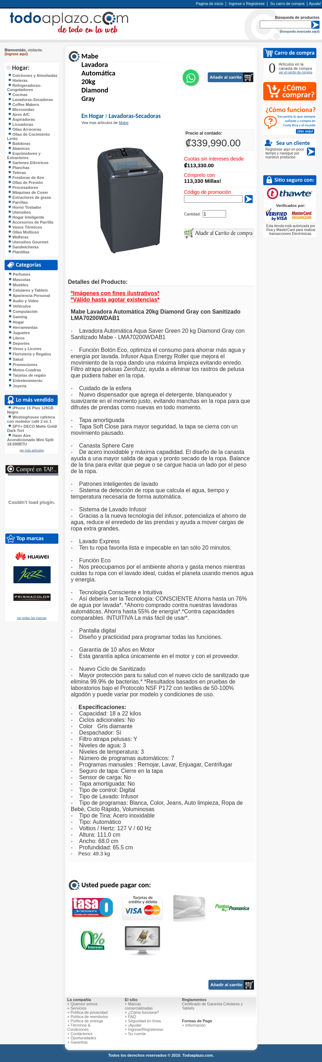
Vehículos (19, 306)
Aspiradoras (21, 119)
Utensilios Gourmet (28, 242)
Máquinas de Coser (28, 192)
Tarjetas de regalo (27, 375)
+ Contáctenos (79, 1034)
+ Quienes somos (82, 1004)
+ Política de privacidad (87, 1012)
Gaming (17, 317)
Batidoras (19, 143)
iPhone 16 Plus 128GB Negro (30, 410)
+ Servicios (76, 1008)
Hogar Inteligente (26, 217)
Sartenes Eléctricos (28, 163)
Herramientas (23, 327)
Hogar (16, 322)
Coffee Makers (23, 104)
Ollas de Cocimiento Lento (28, 136)
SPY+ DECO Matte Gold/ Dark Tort (32, 428)
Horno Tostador (24, 207)
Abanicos (19, 148)
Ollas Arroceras (24, 129)
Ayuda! (315, 3)
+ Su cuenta (135, 1034)
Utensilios (19, 212)
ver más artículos (31, 450)
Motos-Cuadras (24, 370)
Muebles (18, 285)
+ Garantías (77, 1042)
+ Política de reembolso (87, 1017)
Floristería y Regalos (29, 354)
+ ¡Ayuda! (133, 1025)
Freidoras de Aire (26, 177)
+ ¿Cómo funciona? (142, 1012)
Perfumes (19, 274)
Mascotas (19, 279)
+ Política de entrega (85, 1021)
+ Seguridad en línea (143, 1021)
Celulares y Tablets (28, 290)
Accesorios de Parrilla (30, 222)
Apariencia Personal (29, 295)
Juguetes (19, 333)
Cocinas (18, 94)
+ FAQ (130, 1017)
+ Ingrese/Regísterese (144, 1029)
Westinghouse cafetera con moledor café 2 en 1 (31, 419)
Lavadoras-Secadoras (30, 99)
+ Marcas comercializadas (139, 1006)
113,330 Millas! (202, 181)
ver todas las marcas (31, 618)
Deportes (19, 343)
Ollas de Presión (25, 182)
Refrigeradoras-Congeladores (24, 87)
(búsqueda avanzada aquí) (300, 31)
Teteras (17, 172)
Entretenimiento (25, 380)
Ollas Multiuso (23, 232)
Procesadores (23, 187)
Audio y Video (23, 301)
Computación (23, 311)
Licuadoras (20, 124)
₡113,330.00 (199, 165)
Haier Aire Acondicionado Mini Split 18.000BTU (30, 439)
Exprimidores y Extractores (24, 155)
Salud (15, 359)
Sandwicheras (23, 247)
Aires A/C (19, 114)
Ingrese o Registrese (246, 3)
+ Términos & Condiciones (79, 1027)
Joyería (17, 386)
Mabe (124, 122)
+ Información (194, 1025)
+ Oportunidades (81, 1038)
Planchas (18, 167)
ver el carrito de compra (295, 72)
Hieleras (18, 80)
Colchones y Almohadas (32, 75)
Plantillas (18, 252)
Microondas (21, 109)
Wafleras (18, 237)
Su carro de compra (287, 3)
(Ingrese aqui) (16, 54)
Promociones (23, 365)
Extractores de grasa (29, 197)
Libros (16, 338)
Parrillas (18, 202)
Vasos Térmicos (25, 227)
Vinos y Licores (24, 349)
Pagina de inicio (209, 3)
